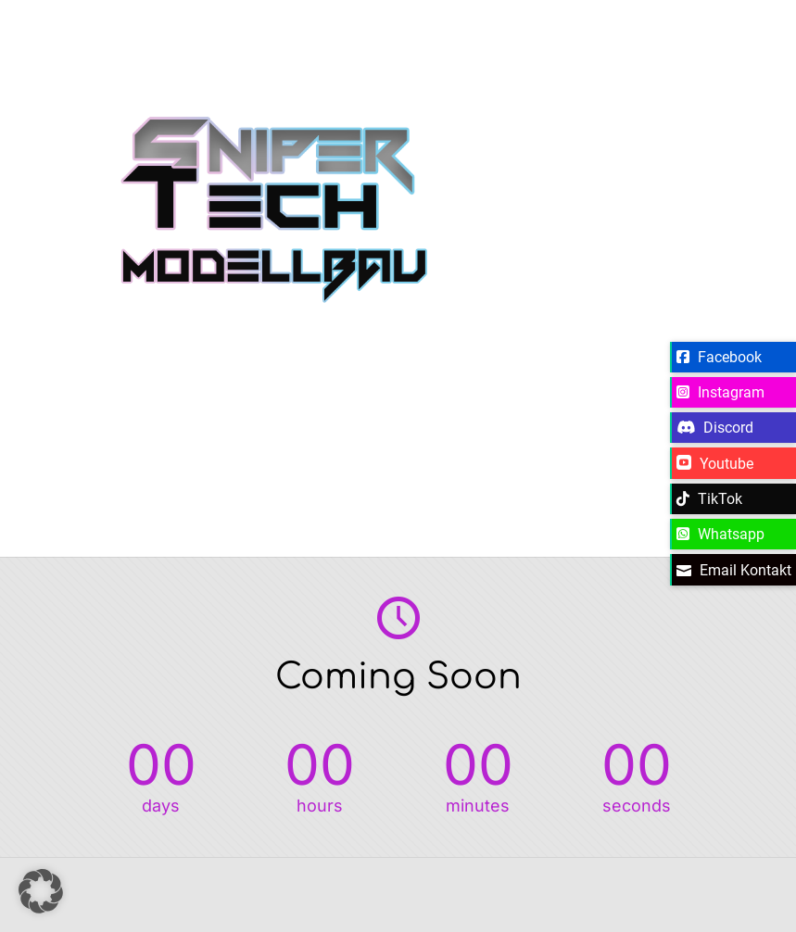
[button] (41, 891)
